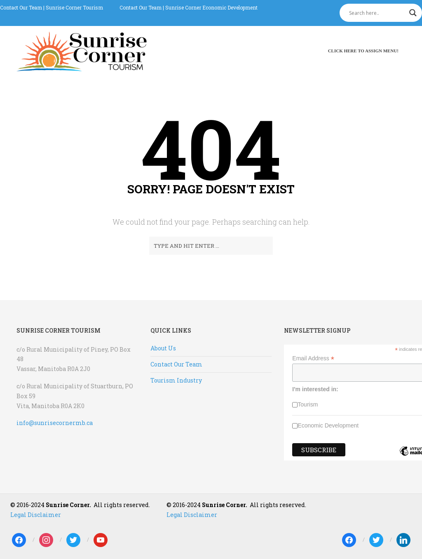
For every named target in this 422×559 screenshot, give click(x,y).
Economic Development (328, 425)
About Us (163, 348)
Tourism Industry (176, 380)
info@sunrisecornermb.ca (54, 423)
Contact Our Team (21, 7)
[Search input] (377, 13)
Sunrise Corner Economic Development (211, 7)
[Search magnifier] (413, 13)
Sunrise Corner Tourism (74, 7)
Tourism (308, 404)
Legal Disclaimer (35, 515)
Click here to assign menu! (363, 50)
